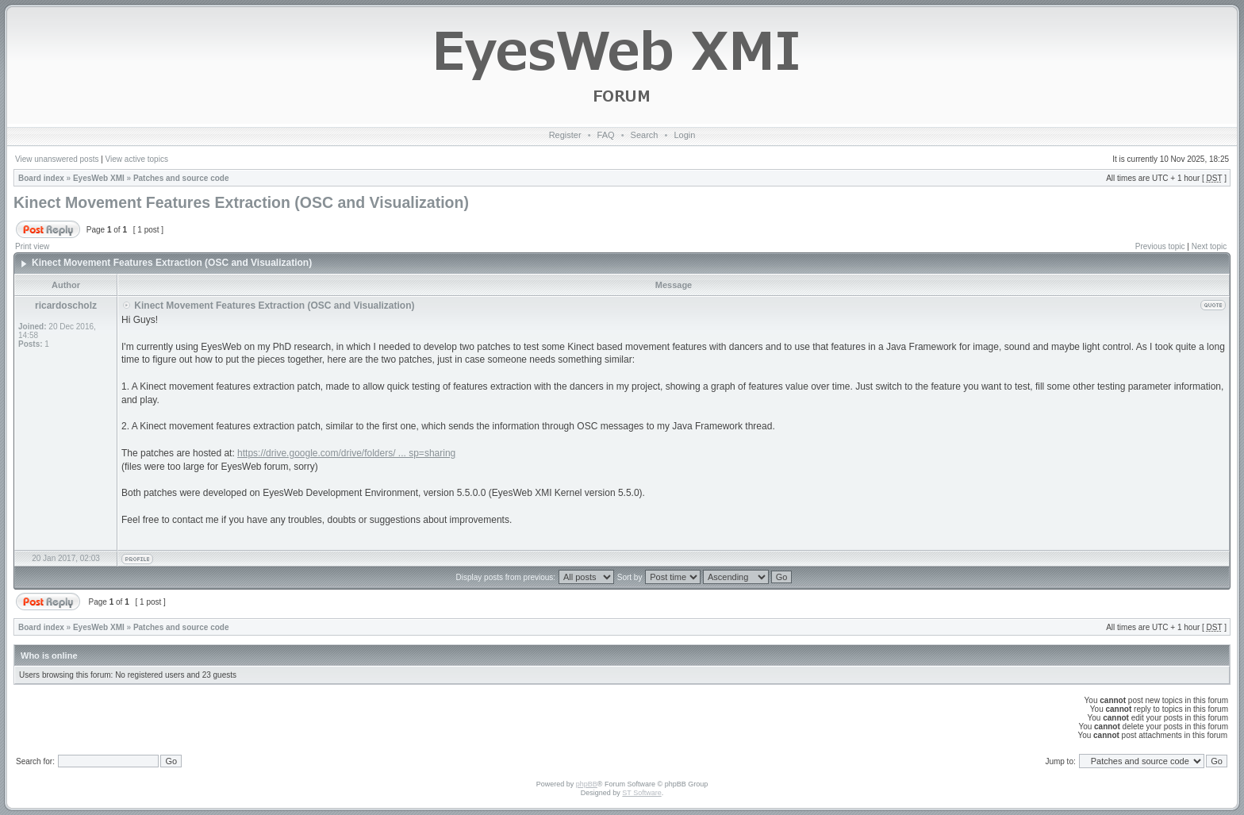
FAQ (606, 135)
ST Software (641, 793)
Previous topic (1160, 246)
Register (565, 135)
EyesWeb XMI (99, 178)
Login (684, 135)
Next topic (1209, 246)
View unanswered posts (56, 159)
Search (644, 135)
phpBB (586, 784)
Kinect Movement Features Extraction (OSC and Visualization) (241, 202)
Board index (41, 178)
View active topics (137, 159)
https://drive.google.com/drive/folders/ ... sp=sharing (346, 453)
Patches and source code (181, 178)
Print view (32, 246)
